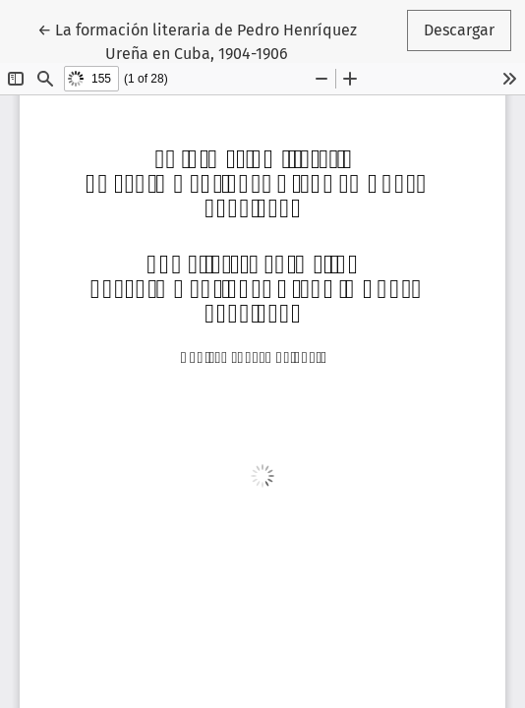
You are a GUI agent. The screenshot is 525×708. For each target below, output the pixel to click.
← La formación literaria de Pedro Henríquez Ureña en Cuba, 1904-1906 (197, 40)
